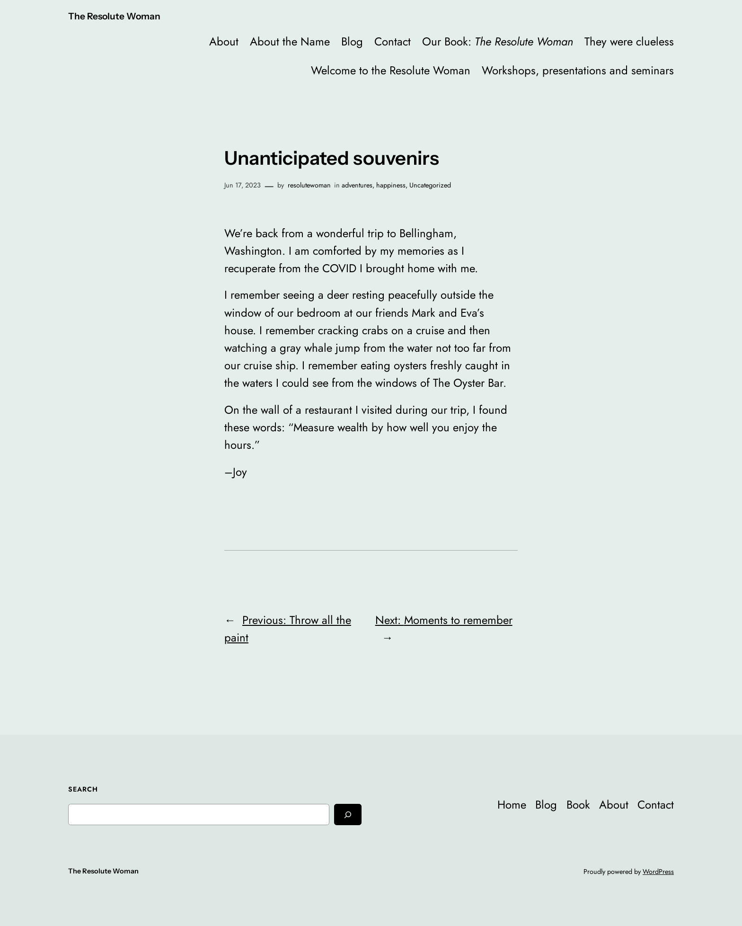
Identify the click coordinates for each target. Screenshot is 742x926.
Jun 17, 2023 (242, 185)
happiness (391, 185)
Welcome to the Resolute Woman (390, 70)
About (223, 41)
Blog (352, 41)
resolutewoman (309, 185)
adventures (357, 185)
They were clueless (629, 41)
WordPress (658, 871)
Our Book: (497, 41)
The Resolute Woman (114, 16)
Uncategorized (430, 185)
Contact (392, 41)
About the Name (290, 41)
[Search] (348, 814)
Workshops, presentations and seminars (578, 70)
